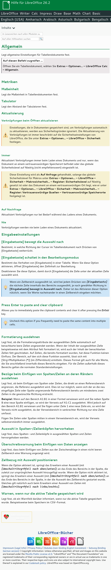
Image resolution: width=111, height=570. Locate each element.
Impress (46, 13)
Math (77, 13)
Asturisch (65, 19)
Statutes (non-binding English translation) (65, 547)
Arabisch (49, 19)
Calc (34, 13)
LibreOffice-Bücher (55, 532)
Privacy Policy (35, 547)
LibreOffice (9, 13)
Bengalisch (100, 19)
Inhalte (6, 28)
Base (67, 13)
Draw (57, 13)
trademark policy (37, 563)
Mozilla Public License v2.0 (38, 553)
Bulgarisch (82, 19)
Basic (96, 13)
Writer (25, 13)
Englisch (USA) (12, 19)
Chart (86, 13)
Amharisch (34, 19)
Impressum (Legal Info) (14, 547)
